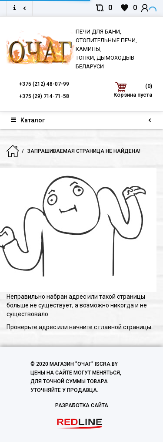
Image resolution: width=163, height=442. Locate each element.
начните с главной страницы (110, 327)
